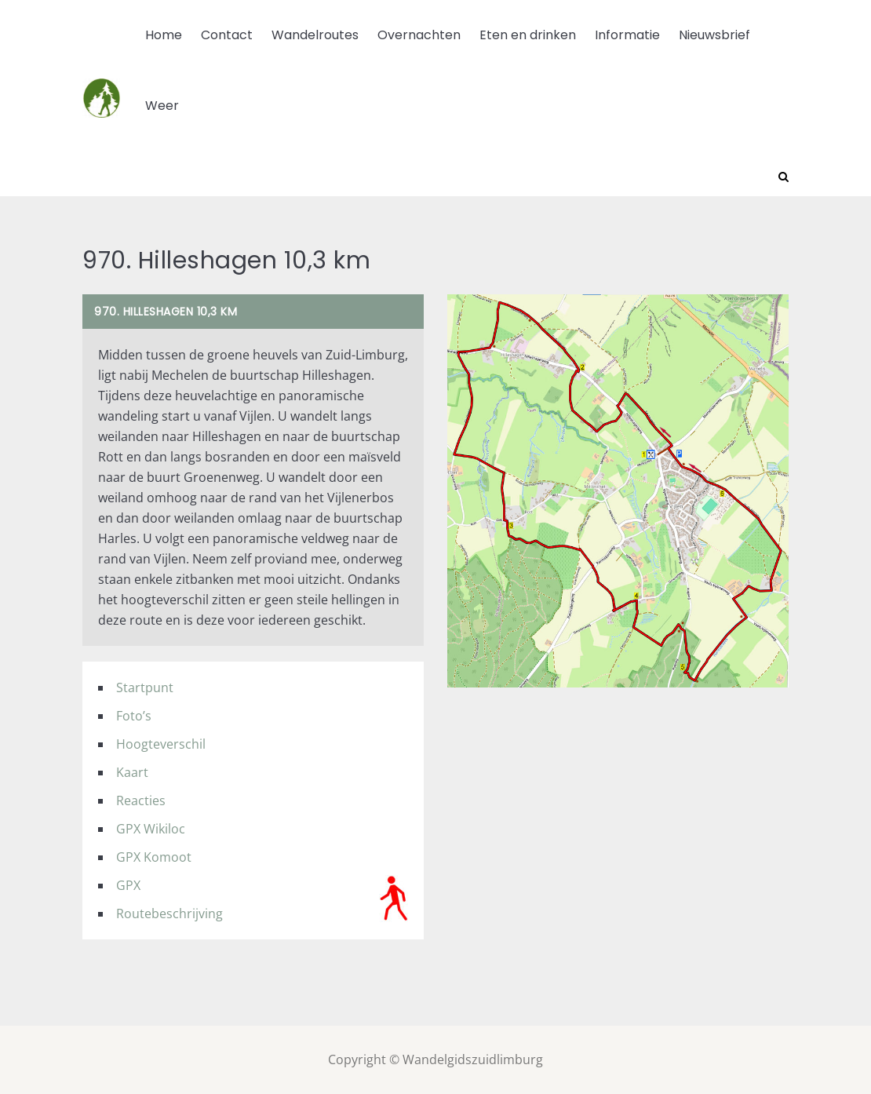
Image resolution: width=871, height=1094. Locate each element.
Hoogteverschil (161, 744)
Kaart (132, 772)
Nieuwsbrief (714, 35)
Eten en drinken (527, 35)
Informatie (627, 35)
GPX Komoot (153, 857)
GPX (128, 885)
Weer (162, 106)
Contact (227, 35)
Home (163, 35)
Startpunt (144, 687)
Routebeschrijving (169, 913)
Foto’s (133, 715)
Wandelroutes (315, 35)
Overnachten (419, 35)
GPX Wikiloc (150, 828)
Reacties (141, 800)
